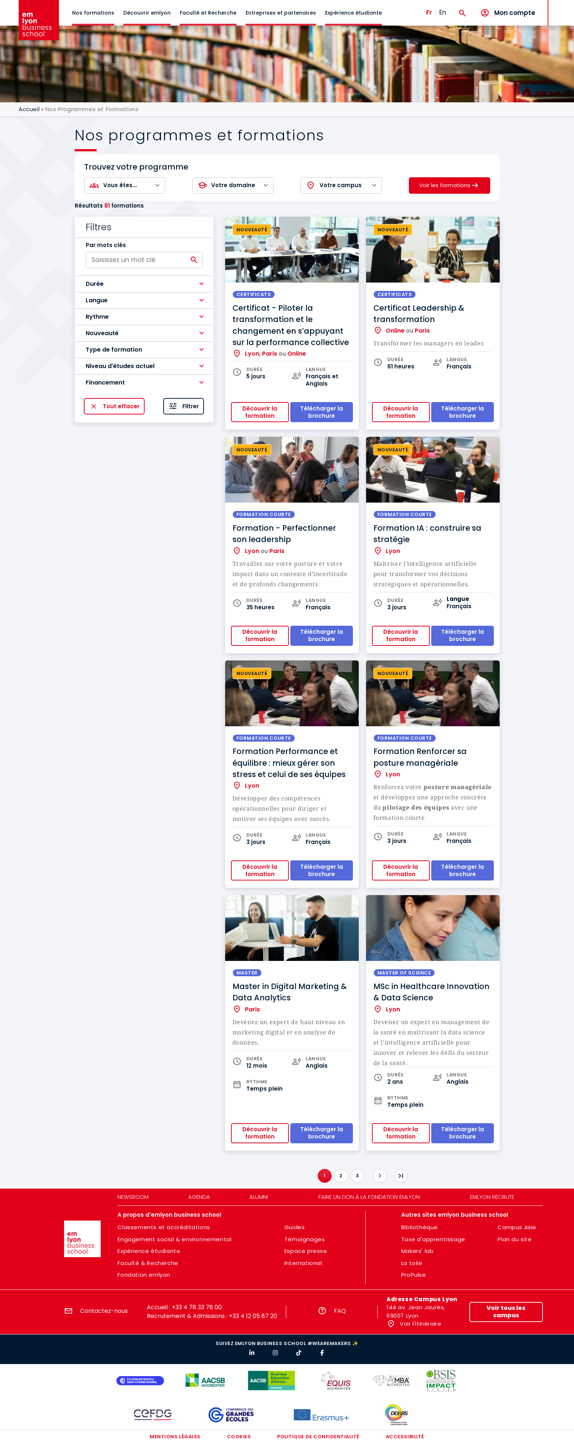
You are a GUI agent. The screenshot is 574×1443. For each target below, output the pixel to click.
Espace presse (305, 1251)
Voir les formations (444, 185)
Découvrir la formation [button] (259, 412)
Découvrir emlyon (147, 12)
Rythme (97, 317)
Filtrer (190, 406)
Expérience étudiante (353, 12)
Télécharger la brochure (321, 870)
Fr (429, 12)
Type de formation (114, 349)
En (442, 12)
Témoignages (304, 1239)
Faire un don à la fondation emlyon (369, 1197)
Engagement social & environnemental (174, 1239)
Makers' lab (417, 1251)
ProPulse (413, 1275)
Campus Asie (516, 1227)
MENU (559, 7)
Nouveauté (102, 333)
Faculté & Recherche (148, 1263)
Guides (294, 1227)
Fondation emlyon (144, 1275)
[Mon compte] (508, 13)
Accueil (29, 109)
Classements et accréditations (164, 1227)
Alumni (258, 1197)
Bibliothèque (419, 1227)
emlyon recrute (492, 1197)
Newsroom (133, 1197)
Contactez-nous (104, 1311)
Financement (105, 382)
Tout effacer (121, 406)
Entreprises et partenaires (281, 12)
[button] (144, 284)
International (303, 1263)
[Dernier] (401, 1176)
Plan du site (514, 1239)
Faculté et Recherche (208, 12)
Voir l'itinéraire (419, 1324)
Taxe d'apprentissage (433, 1239)
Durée (95, 284)
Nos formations (93, 12)
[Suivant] (380, 1176)
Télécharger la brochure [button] (321, 412)
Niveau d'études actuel (120, 366)
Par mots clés (106, 245)
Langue (97, 300)
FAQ (340, 1311)
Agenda (199, 1197)
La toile (411, 1263)
